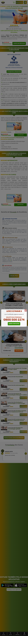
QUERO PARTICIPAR (14, 323)
